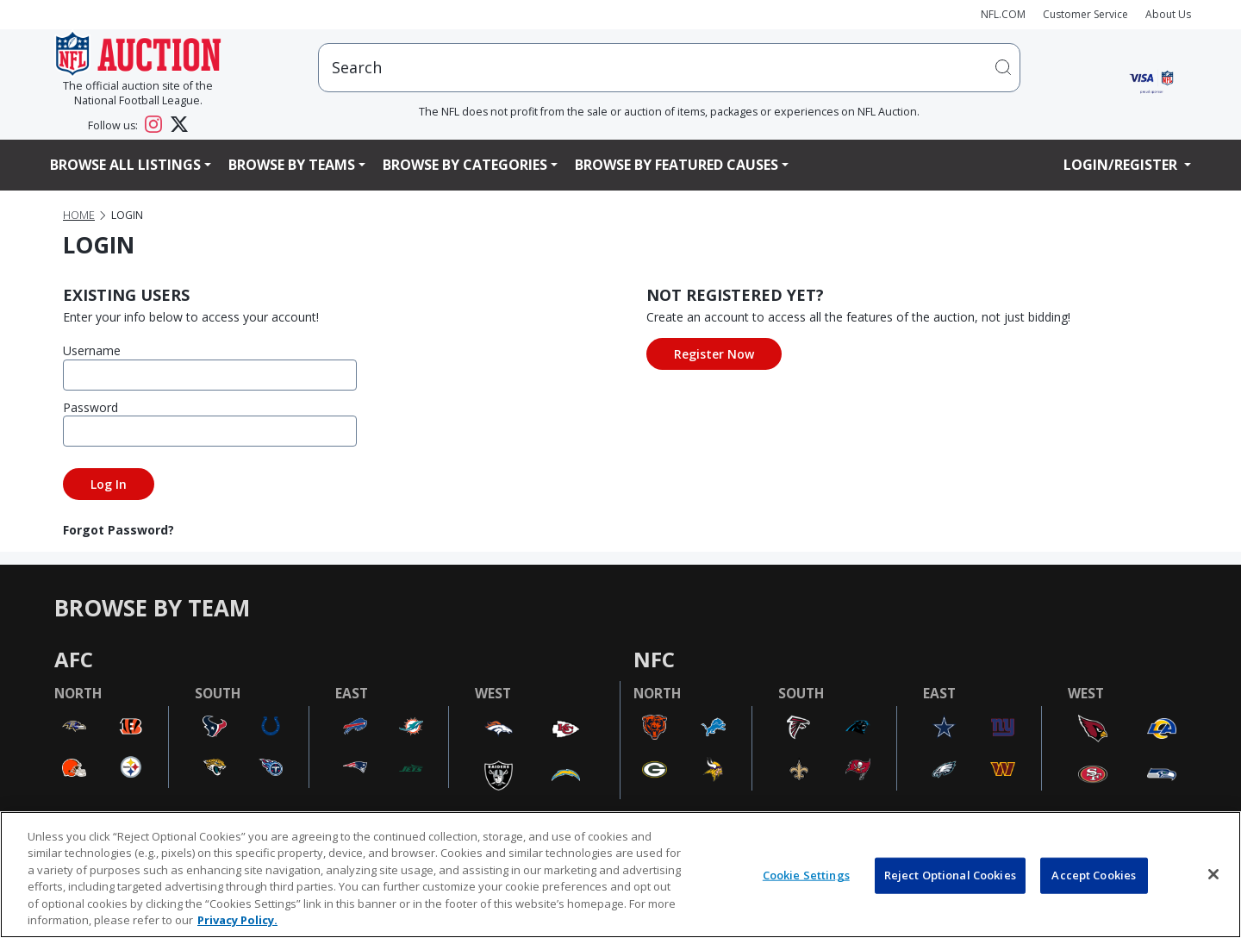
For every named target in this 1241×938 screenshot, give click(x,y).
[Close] (1213, 874)
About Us (1168, 14)
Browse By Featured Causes (676, 164)
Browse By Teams (291, 164)
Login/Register (1122, 164)
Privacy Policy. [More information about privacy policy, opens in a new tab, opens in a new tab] (237, 920)
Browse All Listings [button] (125, 164)
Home (79, 215)
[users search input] (669, 67)
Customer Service (1085, 14)
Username (92, 350)
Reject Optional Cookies (950, 875)
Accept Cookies (1093, 875)
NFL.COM (1003, 14)
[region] (620, 874)
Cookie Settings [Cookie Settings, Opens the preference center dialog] (806, 875)
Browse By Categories (465, 164)
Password (90, 407)
